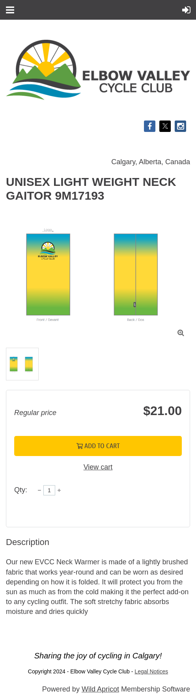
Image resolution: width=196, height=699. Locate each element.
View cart (98, 467)
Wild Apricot (100, 689)
